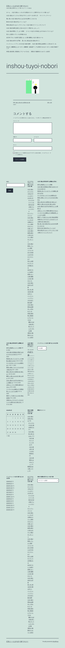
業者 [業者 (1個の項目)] (32, 381)
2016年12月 (9, 505)
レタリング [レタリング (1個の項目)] (29, 367)
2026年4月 (9, 481)
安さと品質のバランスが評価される (16, 34)
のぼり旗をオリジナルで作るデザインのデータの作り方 (22, 15)
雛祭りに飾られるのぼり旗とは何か (46, 204)
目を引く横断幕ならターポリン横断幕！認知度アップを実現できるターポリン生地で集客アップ (32, 47)
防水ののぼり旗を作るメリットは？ (16, 22)
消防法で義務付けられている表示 (40, 51)
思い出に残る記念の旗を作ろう (31, 40)
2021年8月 (9, 492)
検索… (7, 181)
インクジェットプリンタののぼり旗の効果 (18, 44)
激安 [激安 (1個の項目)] (32, 383)
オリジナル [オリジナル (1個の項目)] (32, 357)
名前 (15, 136)
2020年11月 (9, 496)
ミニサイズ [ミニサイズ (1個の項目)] (32, 365)
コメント (16, 121)
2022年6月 (9, 490)
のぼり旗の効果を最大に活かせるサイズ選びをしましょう (22, 28)
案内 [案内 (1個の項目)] (31, 381)
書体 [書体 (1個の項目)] (29, 381)
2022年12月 (9, 485)
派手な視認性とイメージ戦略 (44, 184)
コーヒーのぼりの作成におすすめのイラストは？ (40, 31)
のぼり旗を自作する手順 (13, 40)
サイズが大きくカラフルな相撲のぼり (47, 195)
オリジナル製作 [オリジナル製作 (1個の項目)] (30, 359)
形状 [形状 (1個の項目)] (29, 379)
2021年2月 (9, 494)
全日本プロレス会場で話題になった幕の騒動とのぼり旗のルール (24, 37)
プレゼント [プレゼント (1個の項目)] (31, 363)
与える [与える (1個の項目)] (32, 367)
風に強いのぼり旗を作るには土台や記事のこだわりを (21, 18)
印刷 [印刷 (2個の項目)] (28, 371)
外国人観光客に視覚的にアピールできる (17, 51)
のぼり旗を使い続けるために (31, 434)
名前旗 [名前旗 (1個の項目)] (31, 371)
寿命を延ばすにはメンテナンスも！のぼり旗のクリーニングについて (26, 25)
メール (36, 136)
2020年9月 (9, 499)
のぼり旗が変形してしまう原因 (15, 31)
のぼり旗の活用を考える (30, 419)
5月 (8, 435)
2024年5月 (9, 483)
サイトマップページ (45, 15)
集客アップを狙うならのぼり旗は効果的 (47, 217)
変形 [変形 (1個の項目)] (28, 375)
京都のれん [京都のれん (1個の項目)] (29, 369)
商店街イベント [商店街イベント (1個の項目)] (31, 373)
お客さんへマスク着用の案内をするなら (47, 210)
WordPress (55, 641)
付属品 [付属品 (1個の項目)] (32, 369)
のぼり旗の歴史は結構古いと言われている (44, 44)
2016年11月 (9, 507)
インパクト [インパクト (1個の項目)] (31, 355)
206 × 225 (49, 102)
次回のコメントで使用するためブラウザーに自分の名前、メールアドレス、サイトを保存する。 (33, 153)
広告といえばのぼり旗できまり (17, 6)
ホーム (8, 12)
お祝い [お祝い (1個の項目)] (29, 349)
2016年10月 (9, 509)
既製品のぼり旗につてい (30, 469)
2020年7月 (9, 501)
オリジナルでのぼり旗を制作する (31, 425)
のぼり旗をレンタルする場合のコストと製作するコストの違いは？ (31, 12)
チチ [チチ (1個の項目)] (31, 361)
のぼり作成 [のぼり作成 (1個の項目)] (31, 349)
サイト (15, 145)
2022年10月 (9, 488)
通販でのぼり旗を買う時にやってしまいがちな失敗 (31, 326)
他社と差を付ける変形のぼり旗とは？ (47, 202)
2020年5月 (9, 503)
